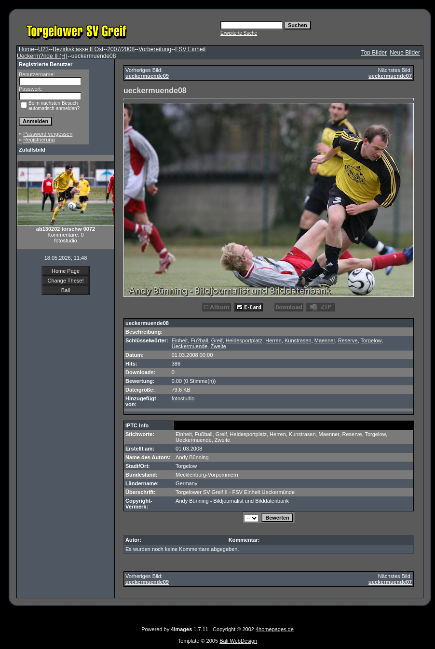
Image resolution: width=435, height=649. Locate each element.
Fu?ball (199, 340)
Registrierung (38, 139)
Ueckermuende (190, 346)
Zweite (218, 346)
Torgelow (371, 340)
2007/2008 (121, 49)
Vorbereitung (154, 49)
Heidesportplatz (244, 340)
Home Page (66, 271)
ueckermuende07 (390, 76)
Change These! (65, 280)
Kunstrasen (298, 340)
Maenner (324, 340)
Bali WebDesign (238, 641)
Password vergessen (47, 134)
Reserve (348, 340)
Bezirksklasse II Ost (78, 49)
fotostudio (183, 398)
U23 (43, 49)
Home (26, 49)
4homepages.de (275, 629)
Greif (217, 340)
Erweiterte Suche (238, 33)
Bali (65, 290)
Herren (273, 340)
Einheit (180, 340)
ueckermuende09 (147, 76)
